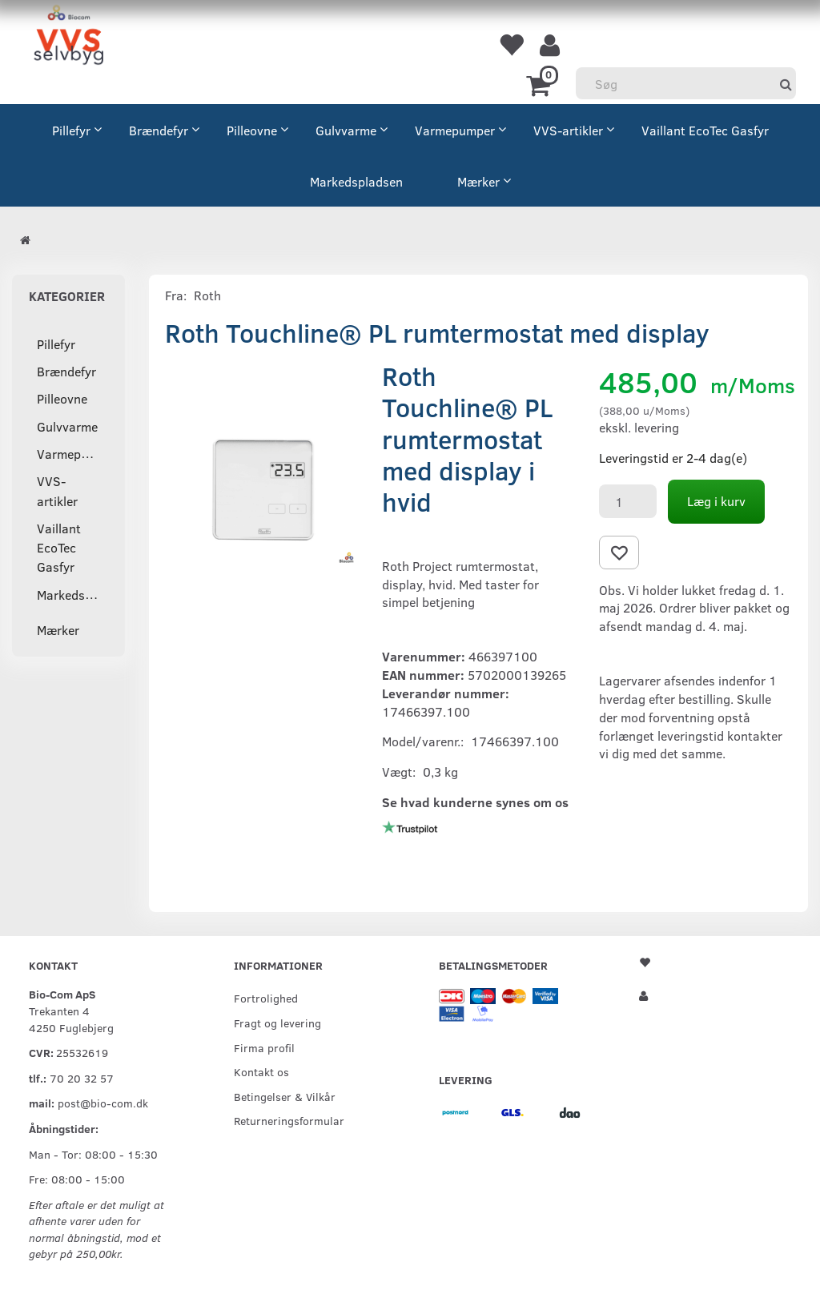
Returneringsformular (289, 1120)
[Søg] (786, 83)
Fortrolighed (266, 998)
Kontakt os (261, 1071)
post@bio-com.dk (103, 1103)
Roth (207, 295)
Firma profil (264, 1047)
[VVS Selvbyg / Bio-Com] (68, 37)
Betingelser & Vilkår (285, 1096)
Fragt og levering (277, 1023)
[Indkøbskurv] (541, 84)
